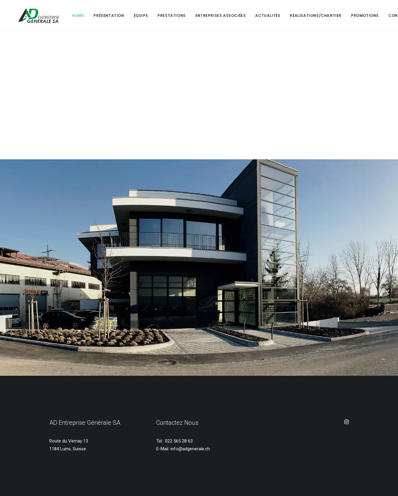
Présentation (93, 15)
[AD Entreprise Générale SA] (31, 15)
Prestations (156, 15)
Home (62, 15)
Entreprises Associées (205, 15)
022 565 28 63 (179, 441)
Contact (383, 15)
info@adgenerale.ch (190, 449)
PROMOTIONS (349, 15)
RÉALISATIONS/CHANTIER (300, 15)
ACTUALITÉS (252, 15)
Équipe (125, 15)
